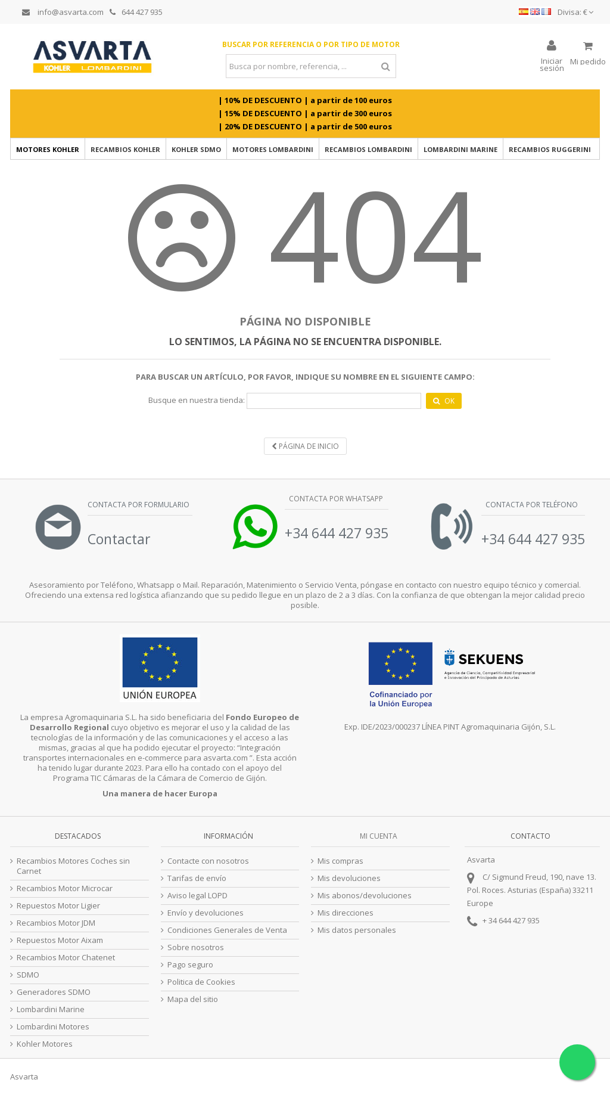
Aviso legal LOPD (197, 896)
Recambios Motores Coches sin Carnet (73, 866)
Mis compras (340, 861)
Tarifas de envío (196, 878)
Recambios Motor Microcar (65, 888)
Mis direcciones (346, 913)
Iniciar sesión (552, 63)
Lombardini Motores (53, 1027)
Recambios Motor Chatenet (66, 958)
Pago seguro (190, 965)
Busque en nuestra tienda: (196, 400)
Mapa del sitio (192, 999)
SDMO (28, 975)
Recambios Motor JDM (56, 923)
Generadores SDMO (54, 992)
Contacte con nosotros (208, 861)
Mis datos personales (357, 930)
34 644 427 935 (514, 920)
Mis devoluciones (349, 878)
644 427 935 (136, 12)
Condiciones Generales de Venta (227, 930)
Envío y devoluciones (205, 913)
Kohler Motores (45, 1044)
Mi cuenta (378, 836)
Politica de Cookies (201, 982)
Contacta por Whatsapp (335, 499)
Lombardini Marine (51, 1009)
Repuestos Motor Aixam (60, 940)
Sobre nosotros (195, 947)
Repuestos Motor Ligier (58, 906)
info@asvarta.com (63, 12)
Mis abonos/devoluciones (365, 896)
